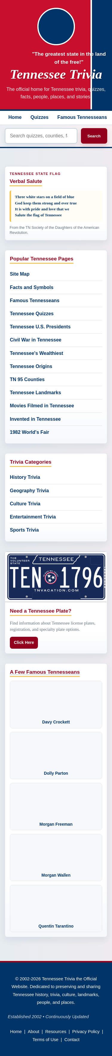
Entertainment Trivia (33, 516)
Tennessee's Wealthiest (36, 353)
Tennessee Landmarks (35, 392)
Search (94, 136)
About (33, 1031)
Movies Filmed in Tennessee (42, 405)
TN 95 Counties (27, 379)
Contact (71, 1039)
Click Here (24, 642)
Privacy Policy (86, 1031)
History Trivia (25, 477)
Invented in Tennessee (35, 419)
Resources (55, 1031)
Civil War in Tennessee (36, 339)
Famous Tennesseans (82, 117)
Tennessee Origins (31, 366)
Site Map (20, 274)
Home (15, 117)
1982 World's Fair (29, 432)
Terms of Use (46, 1039)
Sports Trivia (24, 529)
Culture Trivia (25, 503)
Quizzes (39, 117)
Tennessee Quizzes (31, 313)
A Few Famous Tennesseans (45, 672)
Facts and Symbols (31, 287)
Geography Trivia (29, 490)
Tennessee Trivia (56, 74)
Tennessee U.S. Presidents (40, 326)
